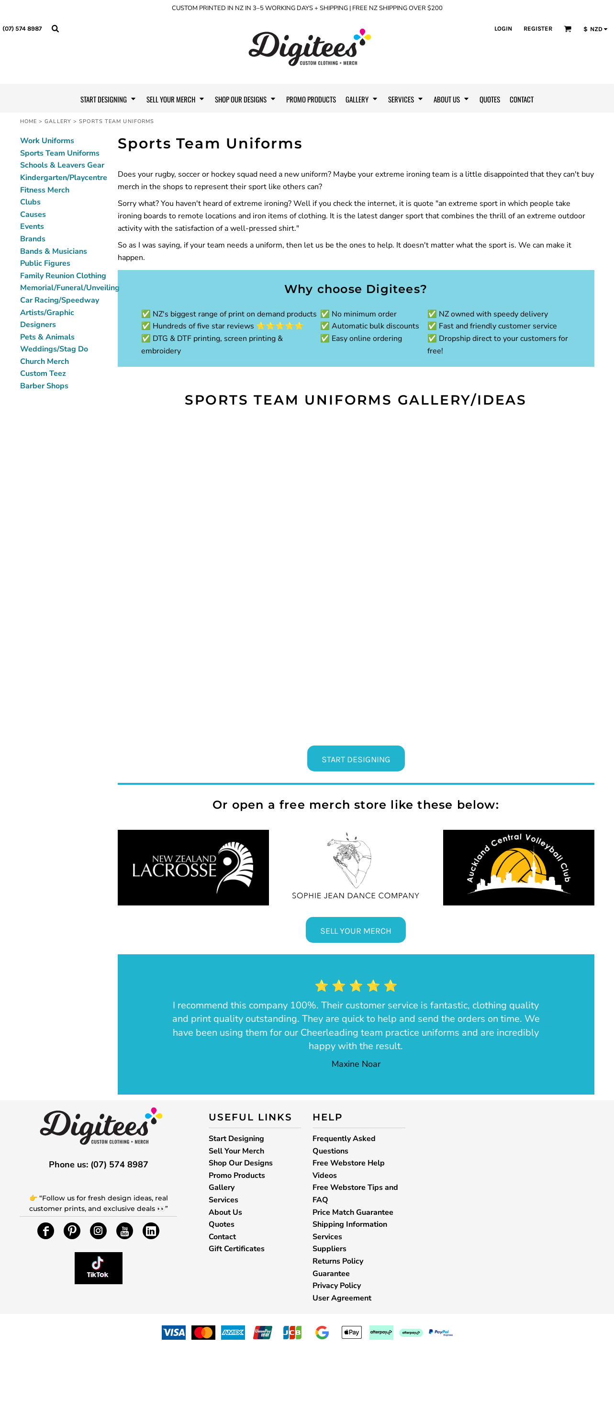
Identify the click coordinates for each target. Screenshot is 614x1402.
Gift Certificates (237, 1249)
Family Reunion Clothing (63, 276)
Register (538, 28)
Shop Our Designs (241, 1163)
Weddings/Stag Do (54, 349)
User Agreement (342, 1298)
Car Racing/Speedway (59, 300)
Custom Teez (43, 373)
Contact (222, 1237)
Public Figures (45, 263)
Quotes (221, 1224)
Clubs (30, 202)
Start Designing (236, 1138)
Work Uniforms (47, 141)
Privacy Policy (337, 1285)
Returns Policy (338, 1261)
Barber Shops (44, 386)
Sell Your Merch (236, 1151)
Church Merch (44, 361)
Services (223, 1200)
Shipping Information (350, 1224)
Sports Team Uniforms (60, 153)
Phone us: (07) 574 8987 (98, 1164)
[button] (55, 28)
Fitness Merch (44, 190)
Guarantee (331, 1273)
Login (503, 28)
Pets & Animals (47, 337)
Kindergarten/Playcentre (63, 177)
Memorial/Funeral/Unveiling (70, 288)
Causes (33, 214)
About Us (225, 1212)
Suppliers (329, 1249)
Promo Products (237, 1175)
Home (28, 121)
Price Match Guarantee (353, 1212)
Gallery (58, 121)
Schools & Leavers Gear (62, 165)
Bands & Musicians (53, 251)
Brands (32, 239)
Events (32, 226)
